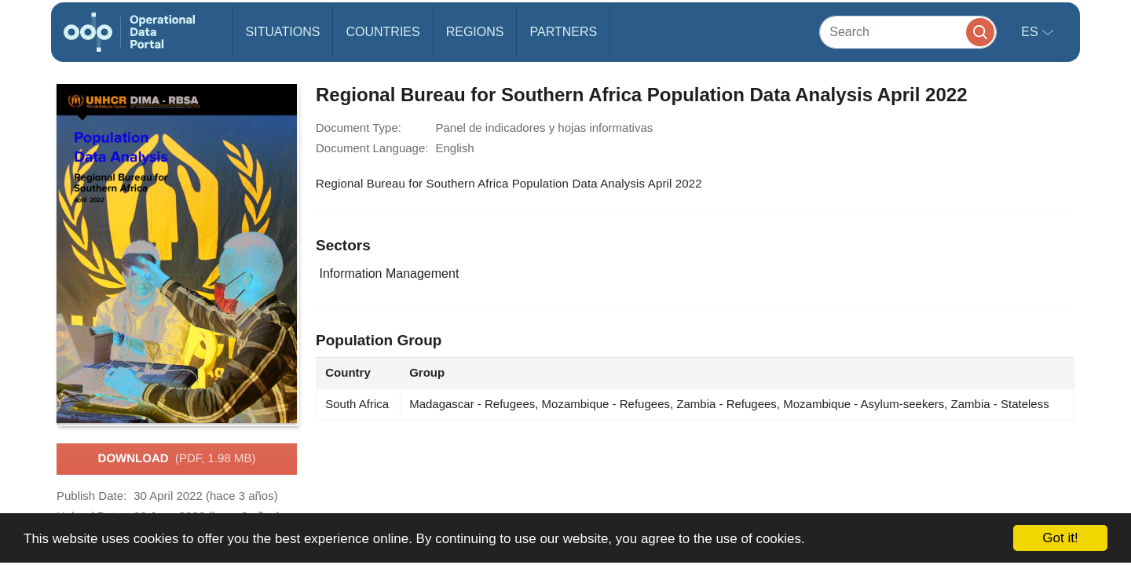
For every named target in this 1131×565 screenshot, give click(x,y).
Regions (475, 31)
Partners (563, 31)
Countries (382, 31)
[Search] (908, 32)
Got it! (1060, 537)
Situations (283, 31)
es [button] (1031, 31)
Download (177, 459)
